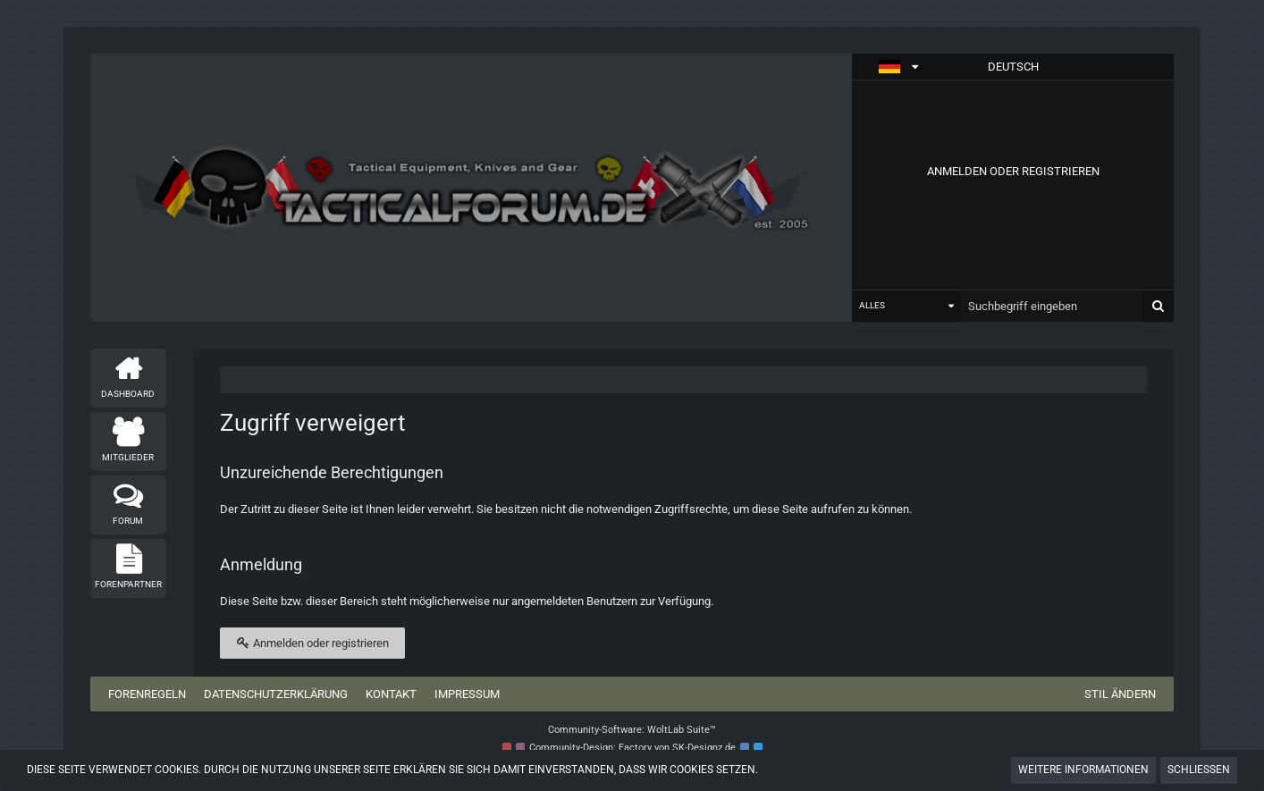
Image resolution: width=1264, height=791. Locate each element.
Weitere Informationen (1083, 769)
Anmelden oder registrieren (1013, 171)
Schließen (1198, 769)
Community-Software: (632, 730)
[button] (1013, 67)
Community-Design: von (632, 747)
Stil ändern (1120, 694)
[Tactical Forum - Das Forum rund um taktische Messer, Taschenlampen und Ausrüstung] (471, 188)
